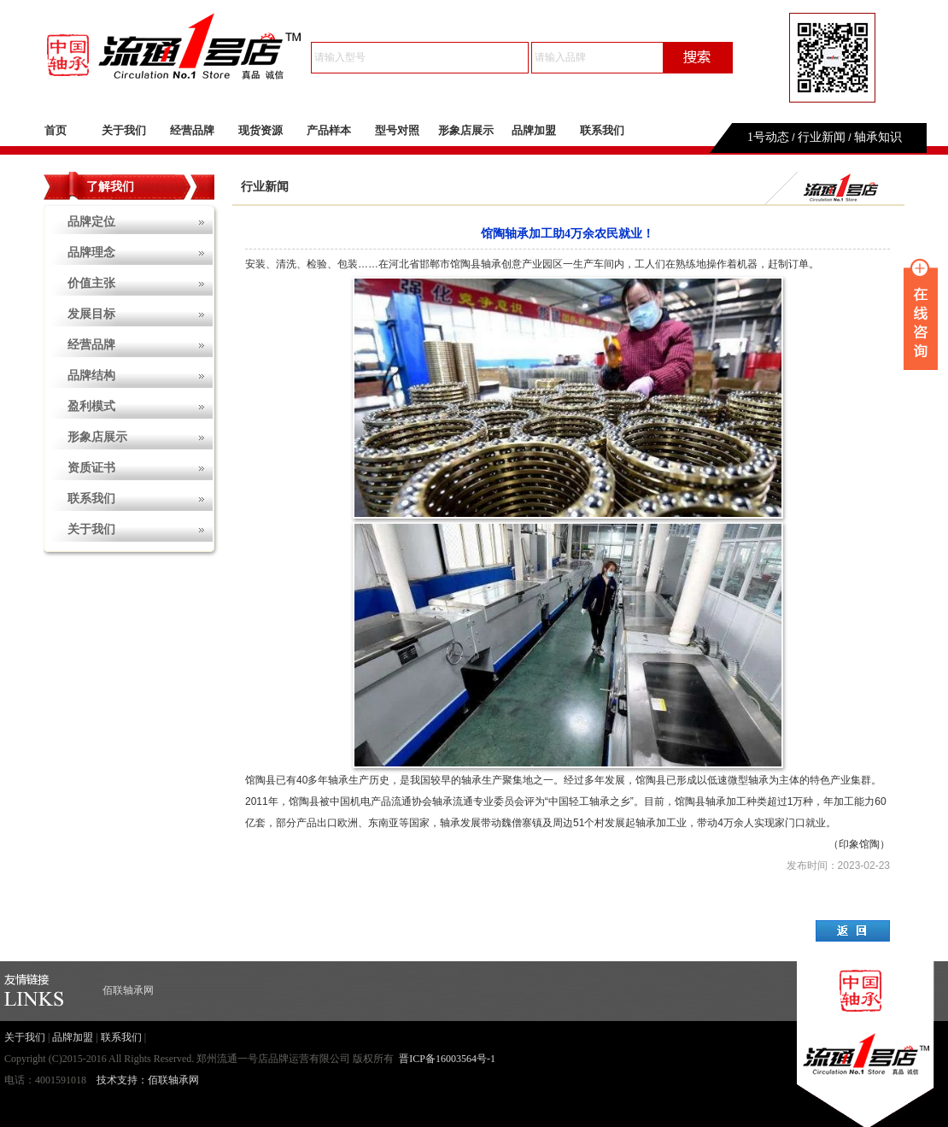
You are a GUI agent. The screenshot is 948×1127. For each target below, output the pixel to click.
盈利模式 (91, 406)
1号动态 (768, 137)
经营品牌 (192, 130)
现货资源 (260, 130)
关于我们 (124, 130)
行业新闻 (822, 137)
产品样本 (329, 130)
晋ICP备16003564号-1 (447, 1059)
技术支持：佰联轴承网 (148, 1080)
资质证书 (91, 467)
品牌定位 (91, 221)
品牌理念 (91, 252)
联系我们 (602, 130)
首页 (55, 130)
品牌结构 (91, 375)
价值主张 (91, 283)
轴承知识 (878, 137)
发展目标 (91, 314)
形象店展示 (466, 130)
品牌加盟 (534, 130)
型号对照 (397, 130)
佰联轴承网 (128, 990)
